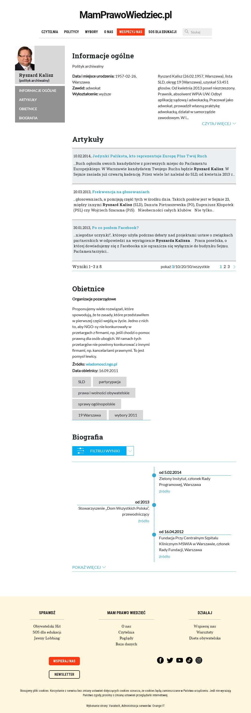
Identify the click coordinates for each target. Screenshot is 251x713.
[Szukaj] (197, 32)
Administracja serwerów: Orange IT (143, 706)
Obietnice (28, 109)
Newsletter (64, 674)
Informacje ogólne (37, 90)
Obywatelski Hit (47, 626)
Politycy (71, 32)
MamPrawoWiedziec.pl (125, 15)
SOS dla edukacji (162, 32)
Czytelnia (49, 32)
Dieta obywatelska (205, 638)
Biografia (28, 118)
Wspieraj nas (205, 626)
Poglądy (126, 638)
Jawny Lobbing (47, 638)
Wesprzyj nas (130, 32)
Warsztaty (205, 632)
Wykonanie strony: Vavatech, (103, 706)
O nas (108, 32)
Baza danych (126, 644)
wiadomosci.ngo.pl (101, 364)
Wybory (91, 32)
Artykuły (28, 100)
